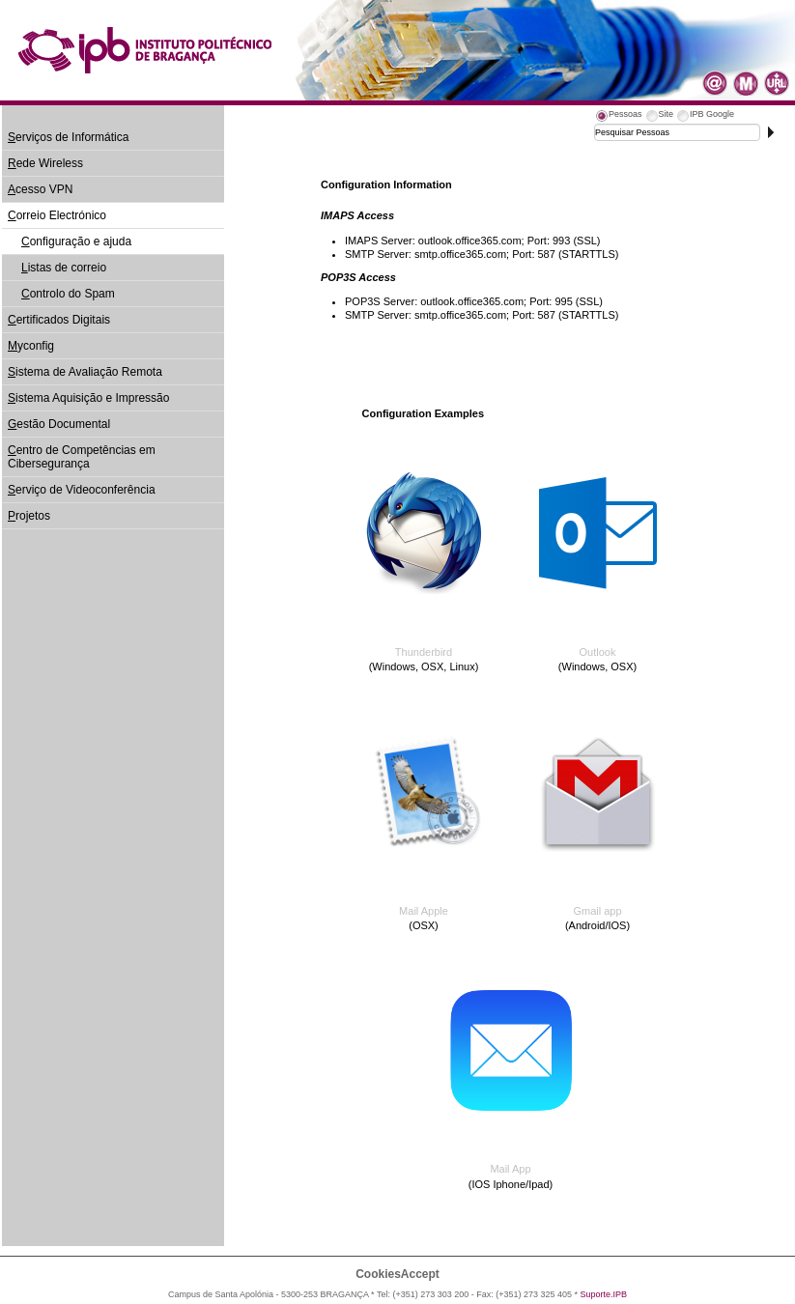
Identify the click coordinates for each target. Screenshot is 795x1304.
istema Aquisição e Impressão (88, 398)
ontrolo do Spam (68, 293)
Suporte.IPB (604, 1294)
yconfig (31, 346)
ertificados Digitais (59, 319)
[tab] (618, 117)
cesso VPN (40, 189)
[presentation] (618, 117)
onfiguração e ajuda (76, 241)
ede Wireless (45, 163)
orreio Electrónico (57, 215)
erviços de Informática (68, 137)
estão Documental (59, 424)
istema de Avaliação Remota (85, 372)
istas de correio (63, 267)
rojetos (29, 516)
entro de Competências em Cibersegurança (82, 456)
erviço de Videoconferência (82, 489)
